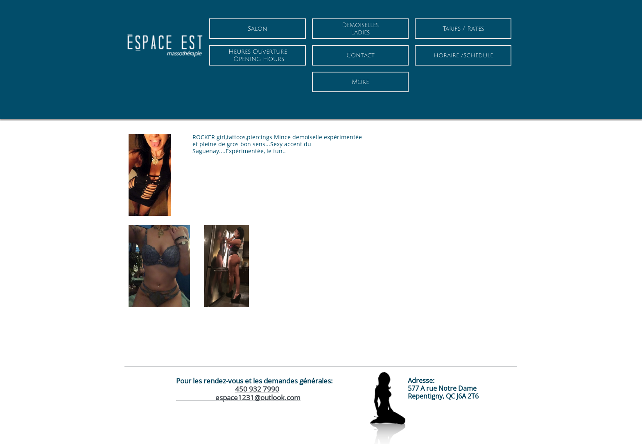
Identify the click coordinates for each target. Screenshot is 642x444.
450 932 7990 (257, 389)
